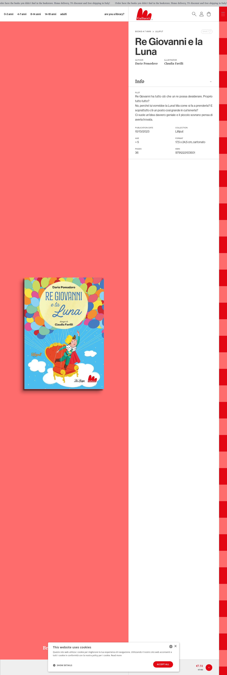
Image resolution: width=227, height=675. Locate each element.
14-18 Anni (50, 14)
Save (207, 32)
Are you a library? (114, 14)
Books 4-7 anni (143, 32)
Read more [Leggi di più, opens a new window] (116, 655)
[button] (62, 665)
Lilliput (159, 32)
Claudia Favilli (173, 63)
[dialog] (113, 657)
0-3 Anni (8, 14)
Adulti (63, 14)
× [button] (175, 646)
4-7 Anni (21, 14)
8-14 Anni (35, 14)
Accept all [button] (163, 664)
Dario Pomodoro (146, 63)
